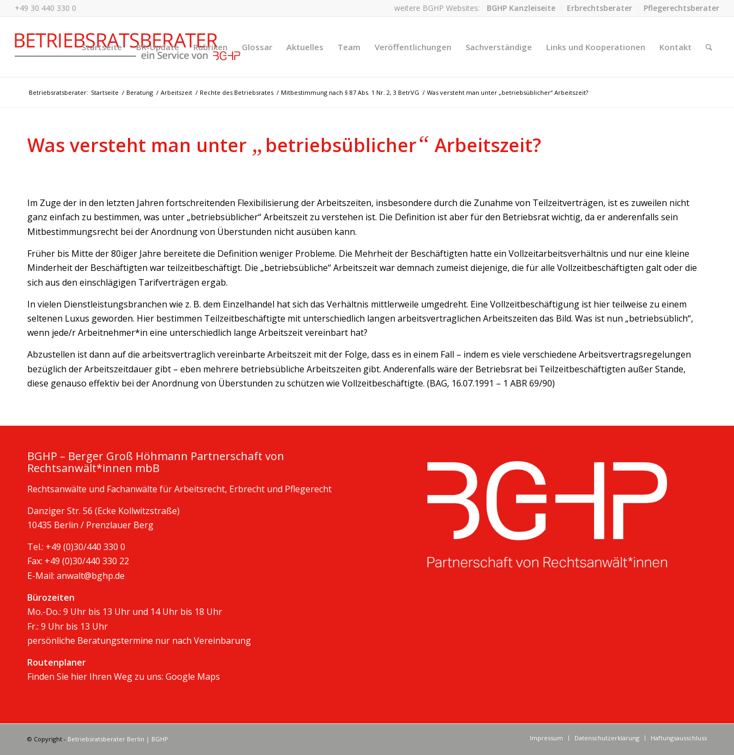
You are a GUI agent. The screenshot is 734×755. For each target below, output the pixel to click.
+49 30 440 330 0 (45, 8)
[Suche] (709, 47)
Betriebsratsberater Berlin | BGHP (118, 739)
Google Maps (193, 676)
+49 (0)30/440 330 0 (85, 547)
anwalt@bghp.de (91, 576)
